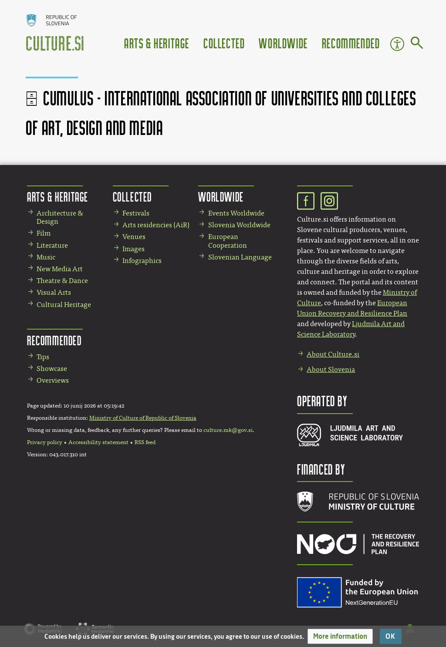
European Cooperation (227, 241)
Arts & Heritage (156, 43)
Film (44, 233)
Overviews (53, 380)
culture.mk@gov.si (228, 430)
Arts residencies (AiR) (155, 225)
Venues (133, 237)
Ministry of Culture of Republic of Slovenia (142, 417)
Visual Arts (54, 292)
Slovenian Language (240, 257)
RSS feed (145, 442)
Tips (43, 357)
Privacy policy (44, 442)
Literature (52, 245)
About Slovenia (331, 369)
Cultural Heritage (64, 304)
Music (46, 257)
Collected (224, 43)
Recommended (351, 43)
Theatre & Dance (62, 280)
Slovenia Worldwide (239, 225)
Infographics (142, 260)
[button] (340, 636)
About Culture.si (333, 354)
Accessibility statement (98, 442)
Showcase (52, 368)
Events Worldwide (236, 213)
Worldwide (283, 43)
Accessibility (397, 44)
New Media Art (60, 269)
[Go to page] (417, 44)
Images (133, 249)
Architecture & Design (60, 217)
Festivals (135, 213)
